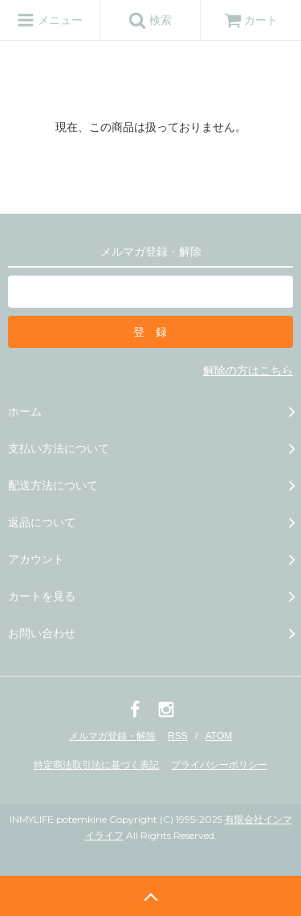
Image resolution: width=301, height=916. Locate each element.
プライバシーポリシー (219, 765)
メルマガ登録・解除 (112, 736)
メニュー (50, 20)
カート (251, 20)
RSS (178, 736)
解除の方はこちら (248, 370)
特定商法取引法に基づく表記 (96, 765)
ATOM (219, 736)
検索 (150, 20)
